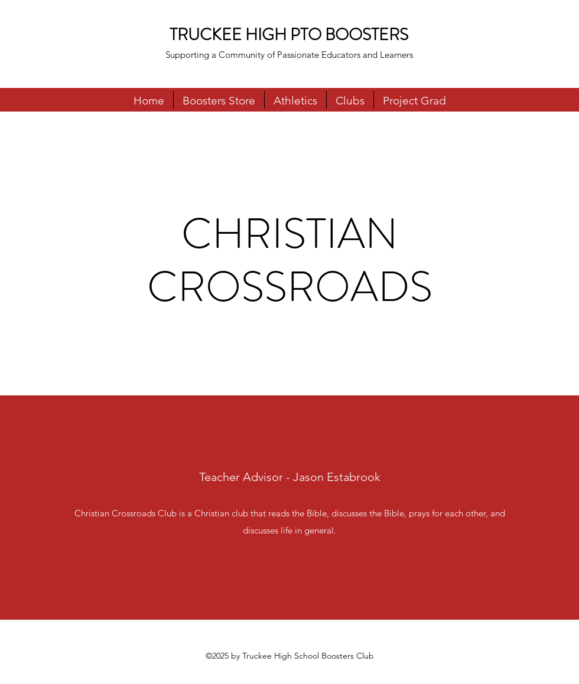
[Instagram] (561, 123)
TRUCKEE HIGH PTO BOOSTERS (289, 35)
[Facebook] (543, 123)
